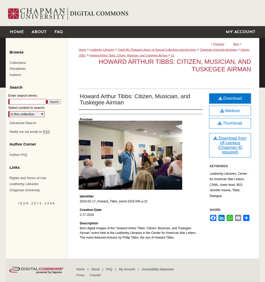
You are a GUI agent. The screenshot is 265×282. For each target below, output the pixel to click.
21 (172, 55)
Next (236, 43)
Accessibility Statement (158, 269)
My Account (127, 269)
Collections (18, 63)
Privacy (81, 275)
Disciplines (18, 69)
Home (82, 49)
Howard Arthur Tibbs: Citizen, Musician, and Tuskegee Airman (128, 55)
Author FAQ (18, 155)
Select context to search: (26, 108)
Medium (230, 111)
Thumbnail (230, 123)
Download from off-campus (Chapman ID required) (230, 145)
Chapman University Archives (218, 49)
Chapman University (25, 190)
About (95, 269)
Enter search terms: (23, 95)
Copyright (95, 275)
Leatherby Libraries (102, 49)
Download (230, 98)
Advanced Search (23, 123)
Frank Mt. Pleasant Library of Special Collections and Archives (157, 49)
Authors (15, 75)
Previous (218, 43)
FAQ (109, 269)
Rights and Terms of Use (28, 178)
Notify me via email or (30, 132)
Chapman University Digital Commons (163, 13)
